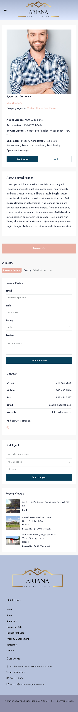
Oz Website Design (65, 701)
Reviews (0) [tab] (39, 248)
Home (9, 609)
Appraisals (12, 621)
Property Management (18, 639)
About (9, 615)
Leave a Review (11, 270)
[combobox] (42, 270)
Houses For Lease (15, 633)
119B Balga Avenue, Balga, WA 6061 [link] (39, 534)
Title (8, 305)
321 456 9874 (63, 390)
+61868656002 (17, 672)
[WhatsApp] (8, 428)
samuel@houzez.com (60, 405)
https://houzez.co (61, 412)
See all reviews (14, 103)
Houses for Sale (14, 627)
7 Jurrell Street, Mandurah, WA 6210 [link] (38, 517)
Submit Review (39, 360)
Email (9, 290)
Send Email (23, 159)
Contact (10, 650)
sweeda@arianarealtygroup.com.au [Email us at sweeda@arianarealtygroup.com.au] (27, 684)
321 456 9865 (63, 383)
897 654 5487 (63, 397)
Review (10, 335)
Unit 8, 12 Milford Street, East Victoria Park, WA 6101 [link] (46, 502)
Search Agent (39, 477)
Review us (12, 645)
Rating (9, 320)
